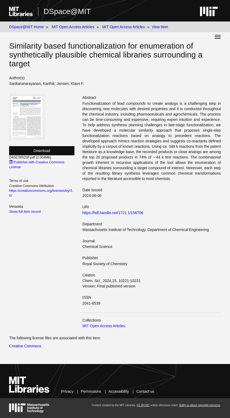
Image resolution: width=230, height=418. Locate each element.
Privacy (67, 391)
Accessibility (118, 391)
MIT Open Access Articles (73, 27)
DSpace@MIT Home (26, 27)
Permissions (91, 391)
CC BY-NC (143, 405)
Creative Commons (25, 346)
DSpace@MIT (67, 11)
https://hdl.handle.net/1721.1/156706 (112, 213)
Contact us (145, 391)
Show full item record (25, 212)
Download (41, 151)
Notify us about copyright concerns (199, 405)
